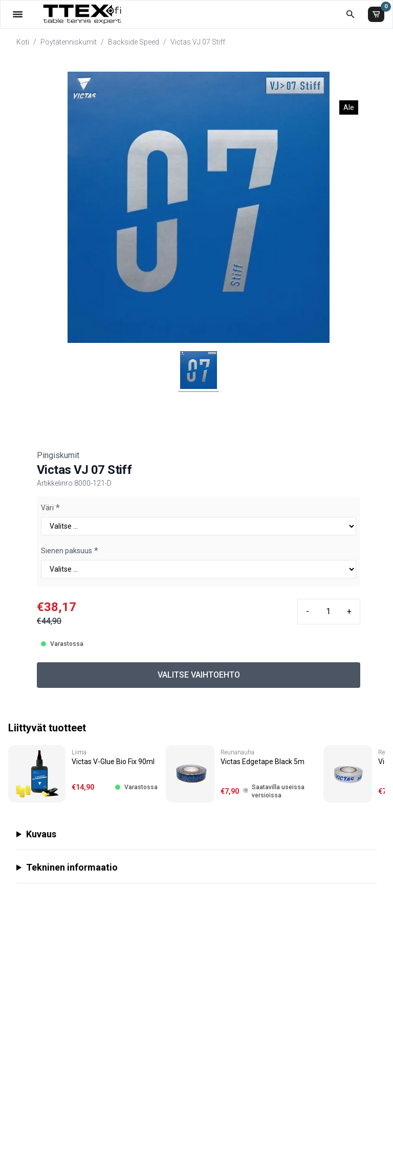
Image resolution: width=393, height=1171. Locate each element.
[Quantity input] (328, 611)
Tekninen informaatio (72, 867)
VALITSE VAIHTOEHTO (199, 675)
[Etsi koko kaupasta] (350, 14)
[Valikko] (18, 14)
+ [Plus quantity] (349, 611)
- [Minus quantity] (307, 611)
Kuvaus (41, 834)
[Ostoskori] (376, 14)
